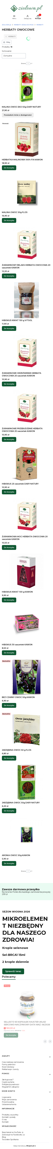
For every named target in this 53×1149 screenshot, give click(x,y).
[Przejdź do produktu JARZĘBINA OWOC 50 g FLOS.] (26, 730)
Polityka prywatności (10, 1084)
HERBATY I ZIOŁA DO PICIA (24, 25)
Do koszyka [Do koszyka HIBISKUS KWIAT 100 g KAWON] (9, 600)
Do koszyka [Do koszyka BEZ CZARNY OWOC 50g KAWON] (9, 705)
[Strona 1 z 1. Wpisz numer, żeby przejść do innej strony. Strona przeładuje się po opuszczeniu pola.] (28, 63)
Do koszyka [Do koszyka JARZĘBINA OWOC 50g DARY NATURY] (9, 811)
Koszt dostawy (8, 1067)
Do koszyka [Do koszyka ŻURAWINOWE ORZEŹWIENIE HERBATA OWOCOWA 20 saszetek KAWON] (9, 384)
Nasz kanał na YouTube (12, 1132)
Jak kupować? (8, 1080)
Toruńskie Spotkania (10, 1139)
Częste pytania (8, 1082)
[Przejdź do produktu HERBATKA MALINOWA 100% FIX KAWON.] (26, 139)
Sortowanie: (7, 51)
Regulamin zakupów (10, 1087)
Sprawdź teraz (13, 971)
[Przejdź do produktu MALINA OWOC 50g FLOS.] (26, 192)
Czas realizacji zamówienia (13, 1062)
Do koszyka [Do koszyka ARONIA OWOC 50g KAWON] (9, 863)
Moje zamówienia (9, 1100)
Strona (23, 63)
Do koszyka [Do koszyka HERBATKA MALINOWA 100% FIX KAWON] (9, 168)
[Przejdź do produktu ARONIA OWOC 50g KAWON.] (26, 835)
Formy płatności (8, 1064)
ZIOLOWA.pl (6, 25)
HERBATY (39, 25)
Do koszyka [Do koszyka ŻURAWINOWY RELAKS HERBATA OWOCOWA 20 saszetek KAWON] (9, 276)
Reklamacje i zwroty (10, 1069)
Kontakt (5, 1122)
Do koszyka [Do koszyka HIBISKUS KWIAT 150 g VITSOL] (9, 329)
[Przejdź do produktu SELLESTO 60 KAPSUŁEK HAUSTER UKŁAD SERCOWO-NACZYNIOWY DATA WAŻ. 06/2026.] (27, 1002)
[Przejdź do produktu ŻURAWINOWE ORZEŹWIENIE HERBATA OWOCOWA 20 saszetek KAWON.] (26, 353)
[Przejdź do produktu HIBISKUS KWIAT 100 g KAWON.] (26, 572)
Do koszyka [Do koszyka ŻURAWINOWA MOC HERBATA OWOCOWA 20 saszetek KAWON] (9, 547)
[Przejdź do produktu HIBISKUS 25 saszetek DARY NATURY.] (26, 464)
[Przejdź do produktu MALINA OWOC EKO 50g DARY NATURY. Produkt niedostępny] (26, 87)
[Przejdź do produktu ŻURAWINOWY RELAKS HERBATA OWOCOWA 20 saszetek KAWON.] (26, 245)
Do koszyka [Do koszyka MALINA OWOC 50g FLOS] (9, 220)
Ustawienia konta (9, 1104)
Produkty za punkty (10, 1115)
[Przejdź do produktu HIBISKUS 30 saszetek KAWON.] (26, 624)
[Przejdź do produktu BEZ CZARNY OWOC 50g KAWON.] (26, 677)
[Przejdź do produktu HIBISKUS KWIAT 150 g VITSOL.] (26, 300)
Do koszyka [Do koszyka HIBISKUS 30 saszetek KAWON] (9, 653)
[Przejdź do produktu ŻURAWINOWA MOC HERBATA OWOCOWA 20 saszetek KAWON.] (26, 516)
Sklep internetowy (23, 1146)
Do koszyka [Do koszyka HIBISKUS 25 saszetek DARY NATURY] (9, 492)
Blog (4, 1137)
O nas (4, 1119)
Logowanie (6, 1097)
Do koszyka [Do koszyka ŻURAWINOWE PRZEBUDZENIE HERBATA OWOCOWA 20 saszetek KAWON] (9, 439)
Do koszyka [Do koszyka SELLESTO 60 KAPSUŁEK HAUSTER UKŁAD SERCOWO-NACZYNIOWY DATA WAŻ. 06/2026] (11, 1035)
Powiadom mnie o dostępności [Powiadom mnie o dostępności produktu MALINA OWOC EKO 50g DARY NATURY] (18, 115)
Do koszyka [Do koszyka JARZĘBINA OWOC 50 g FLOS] (9, 758)
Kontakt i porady (9, 1117)
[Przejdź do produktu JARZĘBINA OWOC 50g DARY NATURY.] (26, 782)
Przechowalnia (8, 1102)
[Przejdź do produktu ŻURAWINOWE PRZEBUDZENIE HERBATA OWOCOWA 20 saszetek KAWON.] (26, 408)
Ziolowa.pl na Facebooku (12, 1135)
